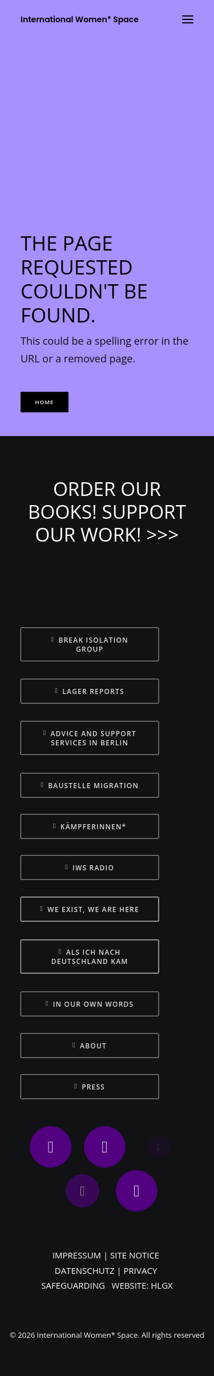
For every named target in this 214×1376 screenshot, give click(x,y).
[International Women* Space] (80, 19)
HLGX (161, 1285)
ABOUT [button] (89, 1045)
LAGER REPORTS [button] (89, 691)
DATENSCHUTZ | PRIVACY (106, 1270)
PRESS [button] (89, 1086)
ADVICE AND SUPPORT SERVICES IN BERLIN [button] (91, 738)
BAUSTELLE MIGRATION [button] (90, 785)
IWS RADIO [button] (89, 867)
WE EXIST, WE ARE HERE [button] (90, 909)
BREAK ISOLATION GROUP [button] (91, 644)
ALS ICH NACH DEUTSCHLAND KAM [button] (89, 956)
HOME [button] (44, 402)
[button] (51, 1147)
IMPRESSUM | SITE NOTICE (106, 1255)
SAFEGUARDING (73, 1285)
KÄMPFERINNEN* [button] (89, 826)
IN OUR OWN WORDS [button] (90, 1003)
